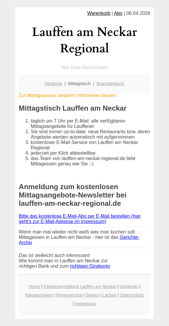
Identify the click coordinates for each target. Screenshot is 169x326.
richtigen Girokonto (90, 266)
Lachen (110, 295)
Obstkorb (53, 83)
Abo (118, 13)
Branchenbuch (110, 83)
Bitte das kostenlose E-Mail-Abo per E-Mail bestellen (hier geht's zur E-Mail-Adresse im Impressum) (80, 219)
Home (34, 286)
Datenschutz (132, 295)
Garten (92, 295)
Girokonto (129, 286)
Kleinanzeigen (38, 295)
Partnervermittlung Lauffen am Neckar (80, 286)
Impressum (85, 303)
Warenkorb (98, 13)
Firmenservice (68, 295)
